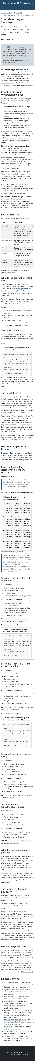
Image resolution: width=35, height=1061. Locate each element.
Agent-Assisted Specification (14, 990)
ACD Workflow (9, 983)
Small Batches (9, 997)
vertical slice (5, 201)
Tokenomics (8, 1027)
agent (22, 47)
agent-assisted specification (14, 131)
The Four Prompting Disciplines (15, 1020)
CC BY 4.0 (24, 1054)
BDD (8, 47)
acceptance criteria (7, 83)
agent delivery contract (12, 453)
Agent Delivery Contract (12, 1031)
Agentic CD (18, 13)
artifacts (14, 140)
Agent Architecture (9, 15)
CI (4, 51)
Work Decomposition (26, 206)
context (20, 186)
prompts (20, 70)
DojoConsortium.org (13, 1054)
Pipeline (16, 248)
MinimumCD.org (21, 1052)
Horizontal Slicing (10, 1011)
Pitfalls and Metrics (10, 1036)
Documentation (6, 13)
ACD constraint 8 (27, 972)
